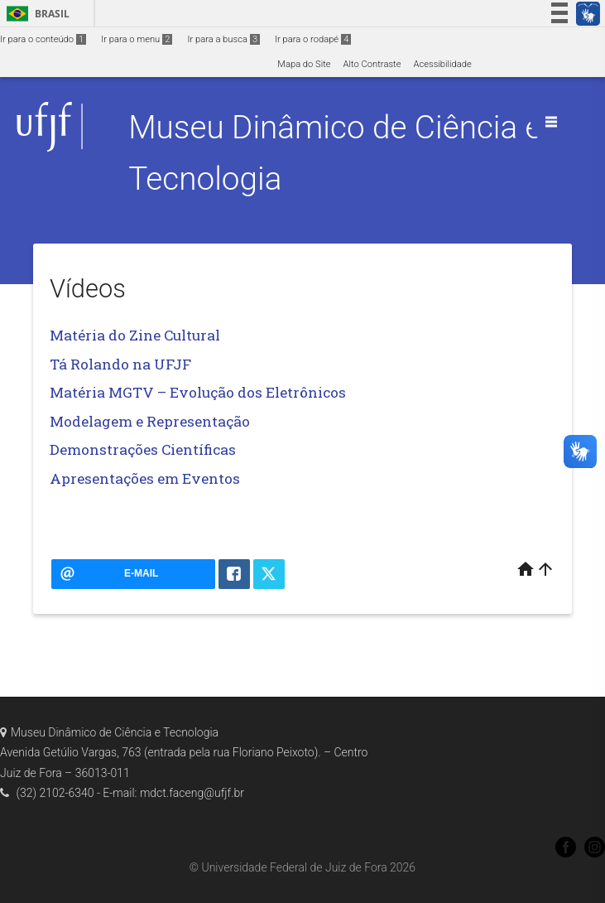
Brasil (35, 14)
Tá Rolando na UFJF (120, 364)
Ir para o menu (136, 39)
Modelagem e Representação (150, 421)
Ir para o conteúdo (43, 39)
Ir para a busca (223, 39)
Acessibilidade (442, 64)
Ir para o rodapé (313, 39)
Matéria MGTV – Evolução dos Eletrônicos (198, 392)
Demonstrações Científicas (143, 449)
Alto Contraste (372, 64)
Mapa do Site (303, 64)
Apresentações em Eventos (145, 478)
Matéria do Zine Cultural (135, 335)
